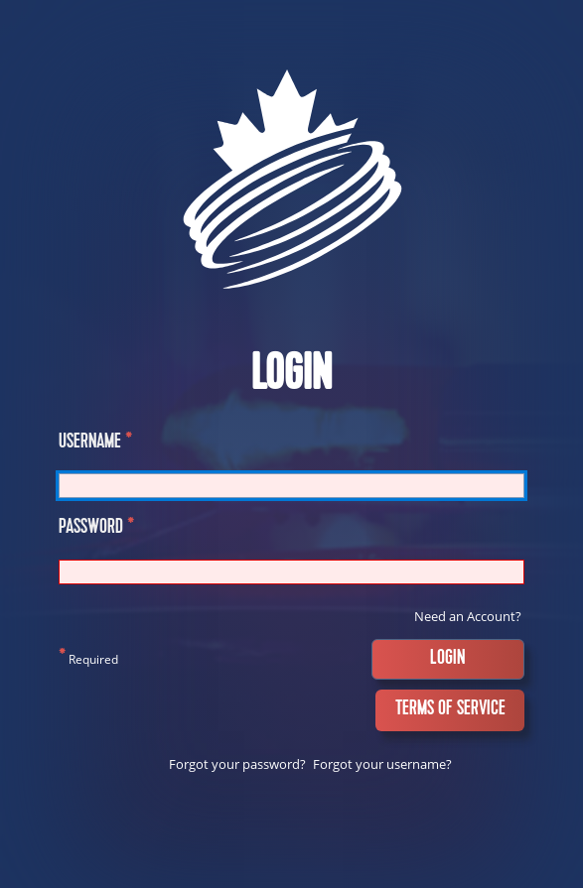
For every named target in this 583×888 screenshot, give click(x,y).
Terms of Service (450, 709)
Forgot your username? (382, 764)
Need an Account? (467, 616)
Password (96, 529)
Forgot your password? (237, 764)
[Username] (291, 485)
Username (95, 444)
